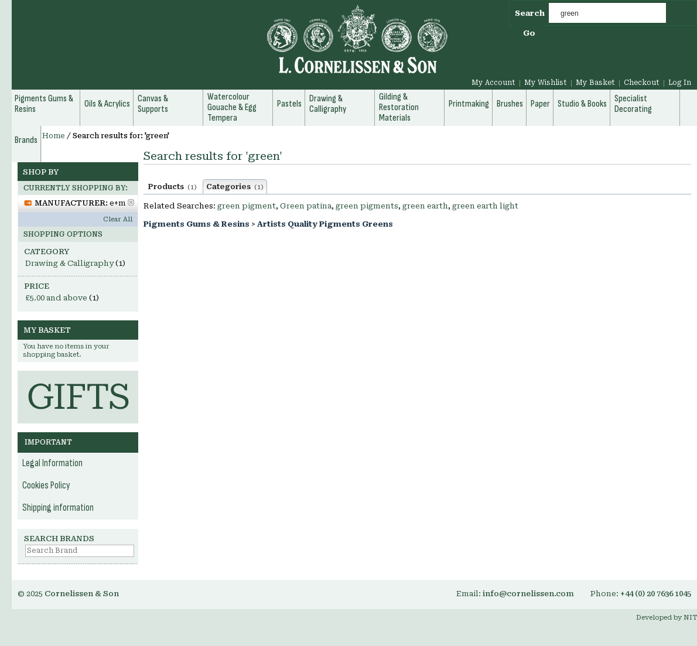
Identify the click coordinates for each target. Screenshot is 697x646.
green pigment (246, 205)
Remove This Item (131, 202)
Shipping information (58, 508)
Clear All (117, 219)
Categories (235, 187)
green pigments (367, 205)
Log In (679, 82)
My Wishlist (545, 82)
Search (530, 13)
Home (53, 136)
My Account (493, 82)
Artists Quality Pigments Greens (325, 224)
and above (56, 297)
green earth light (485, 205)
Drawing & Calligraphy (69, 263)
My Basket (595, 82)
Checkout (642, 82)
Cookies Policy (46, 485)
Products (172, 187)
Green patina (306, 205)
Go (529, 33)
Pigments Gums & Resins (197, 224)
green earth (425, 205)
